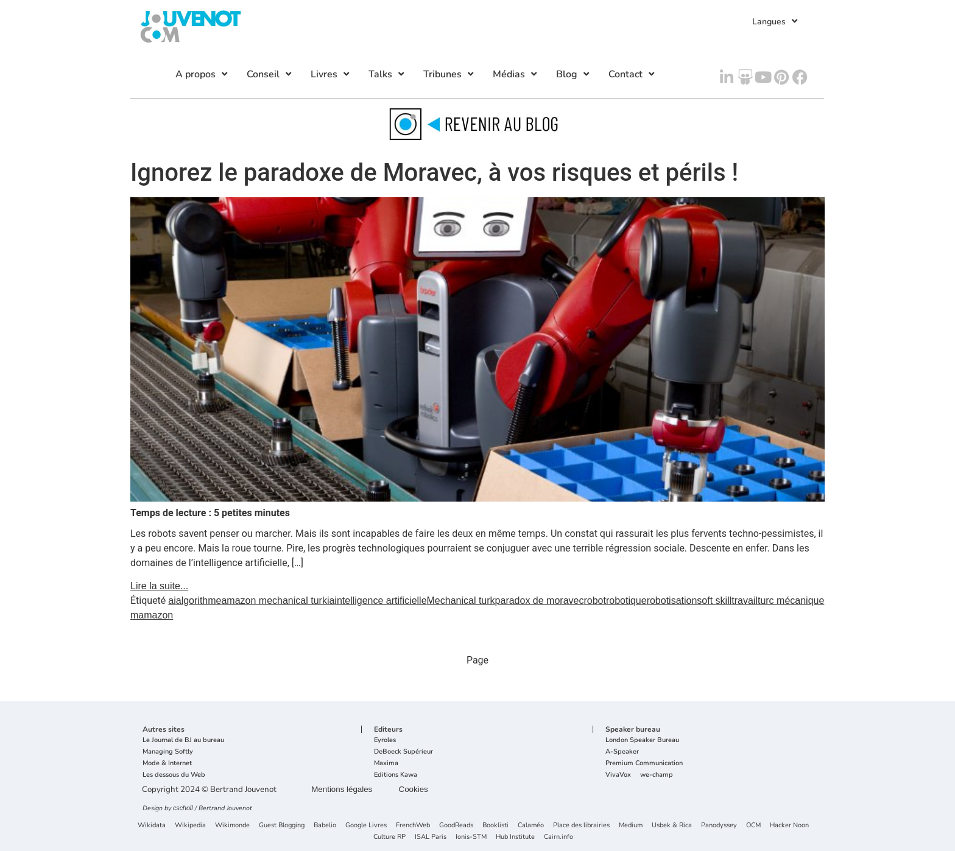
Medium (631, 826)
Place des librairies (581, 826)
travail (744, 600)
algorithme (199, 600)
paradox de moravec (539, 600)
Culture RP (389, 837)
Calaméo (531, 826)
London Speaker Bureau (642, 740)
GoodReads (456, 826)
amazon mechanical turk (273, 600)
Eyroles (385, 740)
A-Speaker (622, 752)
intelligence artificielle (380, 600)
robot (594, 600)
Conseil (270, 74)
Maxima (386, 764)
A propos (202, 74)
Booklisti (495, 826)
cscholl (183, 807)
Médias (516, 74)
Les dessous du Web (174, 775)
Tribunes (449, 74)
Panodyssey (719, 826)
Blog (574, 74)
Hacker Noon (789, 826)
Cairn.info (558, 837)
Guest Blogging (282, 826)
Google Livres (366, 826)
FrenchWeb (413, 826)
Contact (632, 74)
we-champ (656, 775)
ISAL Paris (430, 837)
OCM (753, 826)
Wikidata (152, 826)
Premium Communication (644, 764)
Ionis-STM (471, 837)
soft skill (714, 600)
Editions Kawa (395, 775)
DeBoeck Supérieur (403, 752)
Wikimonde (232, 826)
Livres (331, 74)
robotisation (672, 600)
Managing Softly (168, 752)
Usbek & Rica (672, 826)
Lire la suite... (159, 586)
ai (171, 600)
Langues (776, 21)
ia (330, 600)
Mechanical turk (461, 600)
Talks (387, 74)
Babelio (325, 826)
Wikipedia (190, 826)
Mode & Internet (167, 764)
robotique (626, 600)
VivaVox (618, 775)
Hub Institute (515, 837)
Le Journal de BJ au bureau (183, 740)
